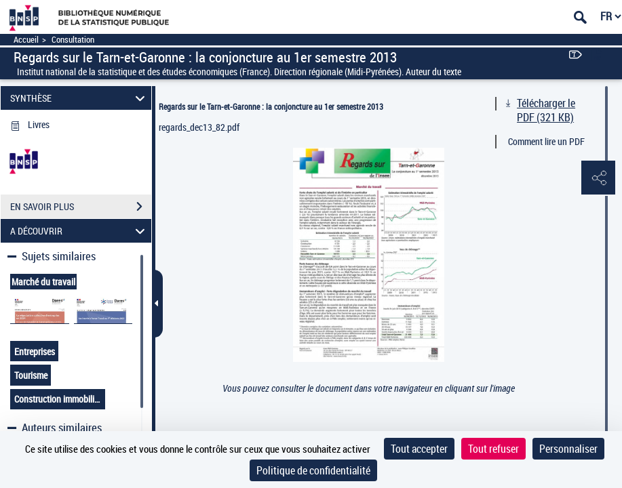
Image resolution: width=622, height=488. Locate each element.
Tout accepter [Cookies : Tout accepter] (419, 448)
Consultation (73, 39)
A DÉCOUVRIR (79, 231)
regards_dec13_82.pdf (199, 127)
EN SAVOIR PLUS (80, 206)
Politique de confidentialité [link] (313, 470)
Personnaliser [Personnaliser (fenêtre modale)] (568, 448)
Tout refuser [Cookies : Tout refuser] (493, 448)
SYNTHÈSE (79, 98)
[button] (598, 178)
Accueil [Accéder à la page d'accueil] (26, 39)
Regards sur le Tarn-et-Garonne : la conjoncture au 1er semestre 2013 (271, 106)
